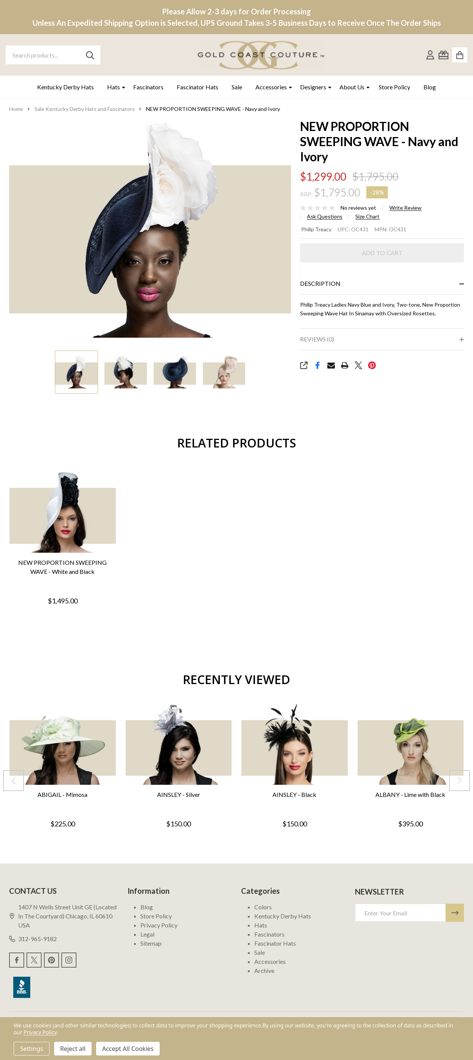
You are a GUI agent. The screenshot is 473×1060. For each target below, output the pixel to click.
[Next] (459, 780)
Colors (263, 906)
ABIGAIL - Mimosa (62, 794)
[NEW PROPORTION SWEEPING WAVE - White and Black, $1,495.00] (62, 512)
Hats (113, 86)
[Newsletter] (455, 913)
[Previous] (13, 780)
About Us (351, 86)
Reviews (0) (317, 339)
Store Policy (394, 86)
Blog (429, 86)
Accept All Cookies (128, 1048)
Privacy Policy (158, 925)
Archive (264, 970)
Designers (313, 86)
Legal (147, 934)
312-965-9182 (33, 938)
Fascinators (148, 86)
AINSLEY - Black (294, 794)
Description (320, 283)
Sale (237, 86)
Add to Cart (382, 252)
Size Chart (367, 216)
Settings (31, 1048)
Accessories (271, 86)
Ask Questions (324, 216)
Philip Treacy (316, 229)
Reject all (73, 1048)
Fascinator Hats (197, 86)
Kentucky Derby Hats (65, 86)
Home (16, 109)
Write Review (405, 207)
